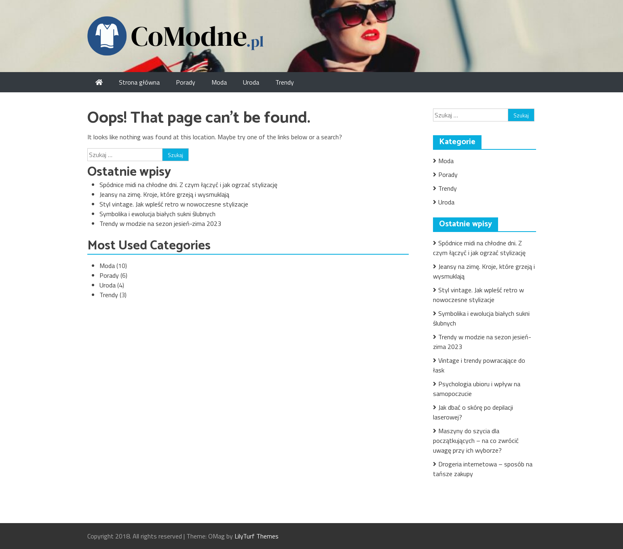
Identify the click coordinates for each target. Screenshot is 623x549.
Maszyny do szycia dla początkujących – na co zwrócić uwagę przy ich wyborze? (476, 440)
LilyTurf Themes (256, 536)
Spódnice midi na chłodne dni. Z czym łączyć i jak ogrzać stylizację (188, 184)
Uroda (251, 82)
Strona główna (139, 82)
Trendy (284, 82)
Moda (219, 82)
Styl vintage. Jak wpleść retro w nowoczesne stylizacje (173, 204)
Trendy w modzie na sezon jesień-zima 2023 (160, 223)
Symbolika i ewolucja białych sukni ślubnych (157, 214)
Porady (185, 82)
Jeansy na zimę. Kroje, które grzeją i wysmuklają (164, 194)
